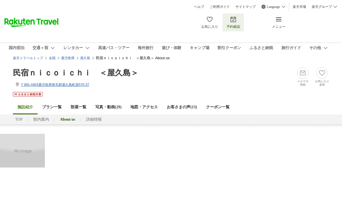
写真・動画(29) (108, 107)
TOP (18, 119)
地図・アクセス (144, 107)
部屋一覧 (78, 107)
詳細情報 (94, 119)
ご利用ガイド (220, 7)
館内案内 (41, 119)
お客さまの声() (182, 107)
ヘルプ (199, 7)
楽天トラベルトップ (28, 58)
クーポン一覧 (218, 107)
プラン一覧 (52, 107)
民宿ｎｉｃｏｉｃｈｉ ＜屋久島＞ (75, 72)
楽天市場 (299, 7)
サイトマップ (245, 7)
